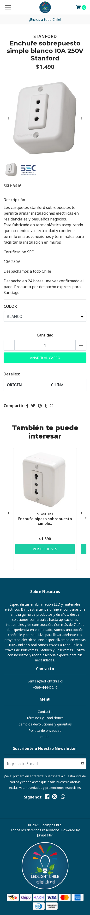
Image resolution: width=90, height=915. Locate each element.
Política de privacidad (45, 730)
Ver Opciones (45, 549)
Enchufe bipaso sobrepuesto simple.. (45, 521)
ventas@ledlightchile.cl (45, 681)
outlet (45, 736)
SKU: (8, 186)
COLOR (10, 306)
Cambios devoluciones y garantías (45, 724)
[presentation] (8, 118)
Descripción (14, 199)
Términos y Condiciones (45, 718)
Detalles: (12, 374)
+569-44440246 (45, 687)
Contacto (45, 711)
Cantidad (45, 335)
